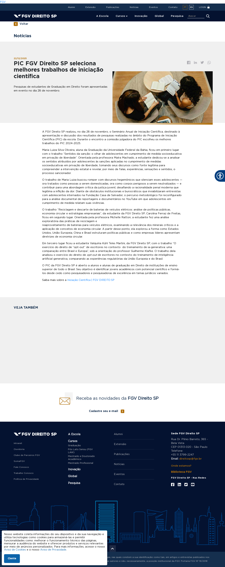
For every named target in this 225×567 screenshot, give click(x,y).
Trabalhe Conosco (24, 473)
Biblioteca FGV (181, 471)
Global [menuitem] (159, 16)
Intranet (18, 443)
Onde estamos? (181, 465)
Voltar (24, 24)
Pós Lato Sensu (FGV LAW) (80, 450)
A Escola (74, 434)
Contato (173, 7)
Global (72, 475)
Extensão (90, 7)
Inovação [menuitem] (141, 16)
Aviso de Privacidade (54, 549)
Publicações (112, 7)
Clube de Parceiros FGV (27, 455)
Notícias (134, 7)
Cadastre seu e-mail (103, 410)
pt (185, 7)
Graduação (74, 445)
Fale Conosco (21, 467)
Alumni (71, 7)
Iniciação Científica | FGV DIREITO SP (92, 279)
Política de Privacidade (26, 479)
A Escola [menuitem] (102, 16)
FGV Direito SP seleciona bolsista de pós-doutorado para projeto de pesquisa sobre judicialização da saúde (37, 356)
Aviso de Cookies (15, 549)
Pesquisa (74, 482)
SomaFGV (19, 461)
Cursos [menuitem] (120, 16)
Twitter (202, 62)
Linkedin (195, 62)
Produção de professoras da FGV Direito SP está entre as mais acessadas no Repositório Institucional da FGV (136, 356)
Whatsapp (209, 62)
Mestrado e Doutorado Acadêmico (81, 457)
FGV (3, 2)
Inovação (74, 469)
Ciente (12, 558)
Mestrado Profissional (80, 463)
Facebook (188, 62)
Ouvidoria (19, 449)
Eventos (153, 7)
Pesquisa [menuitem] (177, 16)
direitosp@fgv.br (190, 458)
